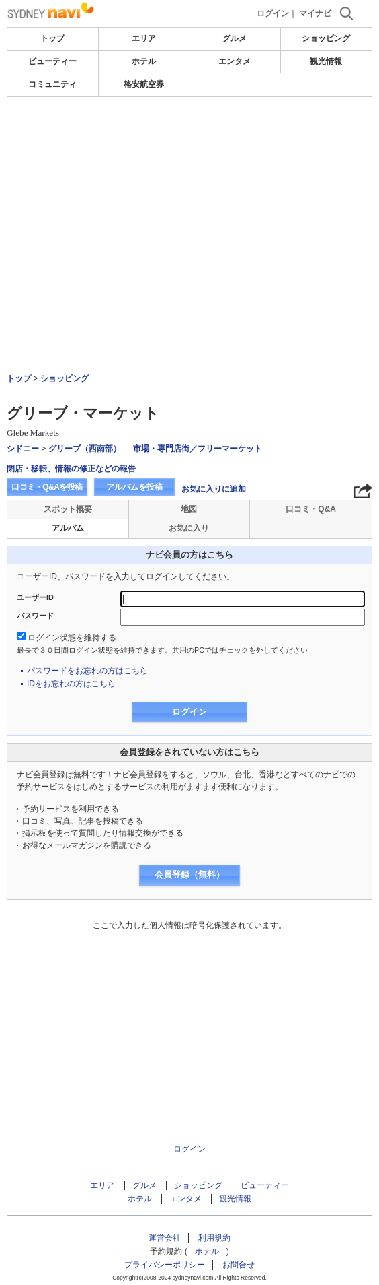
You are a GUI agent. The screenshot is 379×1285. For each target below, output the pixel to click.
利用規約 (214, 1238)
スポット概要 (68, 509)
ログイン (273, 13)
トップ (52, 38)
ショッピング (326, 38)
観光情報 (326, 61)
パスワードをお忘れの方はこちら (87, 671)
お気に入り (189, 528)
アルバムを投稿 (134, 487)
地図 (189, 509)
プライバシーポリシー (164, 1265)
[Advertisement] (189, 137)
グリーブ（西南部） (84, 448)
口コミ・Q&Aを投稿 (47, 487)
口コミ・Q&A (311, 509)
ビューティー (52, 61)
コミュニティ (52, 84)
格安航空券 (144, 84)
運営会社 (165, 1238)
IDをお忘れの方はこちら (71, 683)
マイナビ (315, 13)
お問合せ (238, 1265)
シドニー (23, 448)
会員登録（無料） (189, 874)
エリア (144, 38)
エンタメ (234, 61)
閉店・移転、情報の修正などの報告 (71, 468)
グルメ (234, 38)
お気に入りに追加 (213, 489)
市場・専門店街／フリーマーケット (197, 448)
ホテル (144, 61)
